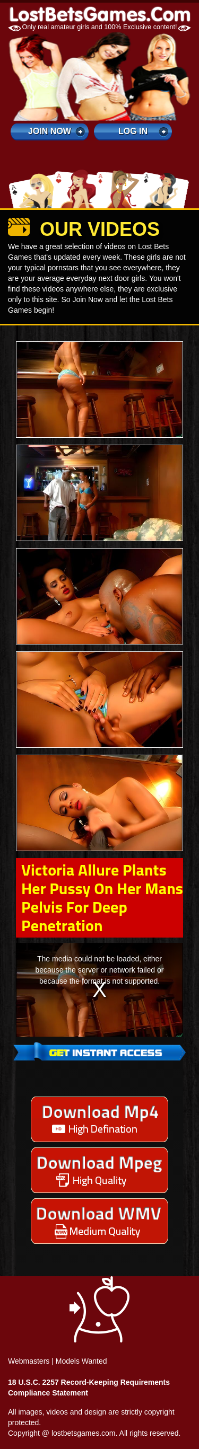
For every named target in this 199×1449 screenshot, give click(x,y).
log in (133, 131)
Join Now (49, 131)
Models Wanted (81, 1361)
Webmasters (28, 1361)
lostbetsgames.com (83, 1433)
